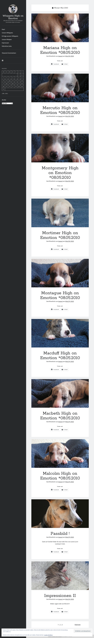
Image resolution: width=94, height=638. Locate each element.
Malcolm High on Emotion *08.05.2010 (60, 453)
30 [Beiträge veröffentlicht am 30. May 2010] (22, 86)
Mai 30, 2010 (69, 56)
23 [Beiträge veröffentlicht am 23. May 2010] (22, 83)
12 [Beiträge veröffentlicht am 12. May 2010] (9, 80)
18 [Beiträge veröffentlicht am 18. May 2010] (6, 83)
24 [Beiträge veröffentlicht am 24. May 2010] (3, 86)
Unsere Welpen (7, 39)
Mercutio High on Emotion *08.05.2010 (60, 88)
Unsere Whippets (7, 33)
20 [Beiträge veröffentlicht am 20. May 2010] (12, 83)
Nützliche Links (7, 46)
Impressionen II (60, 575)
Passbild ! (60, 513)
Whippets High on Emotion (13, 17)
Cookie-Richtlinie (48, 635)
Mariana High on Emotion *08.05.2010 (60, 28)
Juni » (6, 93)
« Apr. (3, 93)
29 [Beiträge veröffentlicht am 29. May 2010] (19, 86)
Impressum (5, 43)
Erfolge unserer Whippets (10, 36)
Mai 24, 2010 (69, 599)
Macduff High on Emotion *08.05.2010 (60, 333)
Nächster (78, 624)
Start (3, 29)
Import (60, 56)
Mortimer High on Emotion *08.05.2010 (60, 213)
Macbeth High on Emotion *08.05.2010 (60, 393)
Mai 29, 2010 (69, 301)
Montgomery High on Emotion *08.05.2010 (60, 148)
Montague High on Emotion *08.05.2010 (60, 273)
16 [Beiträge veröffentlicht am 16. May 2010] (22, 80)
